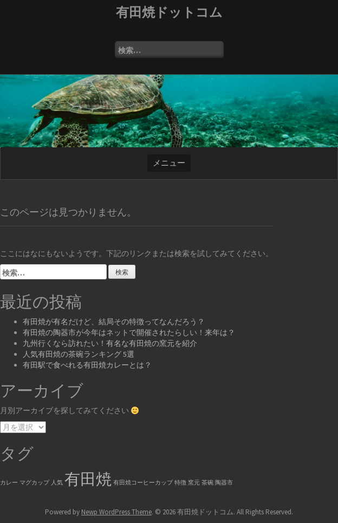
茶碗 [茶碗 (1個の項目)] (207, 482)
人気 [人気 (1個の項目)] (57, 482)
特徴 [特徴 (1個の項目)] (180, 482)
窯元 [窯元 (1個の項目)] (194, 482)
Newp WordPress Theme (116, 512)
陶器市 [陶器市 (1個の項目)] (224, 482)
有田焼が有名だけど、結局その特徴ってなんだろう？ (114, 321)
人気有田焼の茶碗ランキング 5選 (78, 354)
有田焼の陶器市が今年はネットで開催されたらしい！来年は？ (129, 332)
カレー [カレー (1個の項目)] (9, 482)
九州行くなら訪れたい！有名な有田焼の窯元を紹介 (110, 343)
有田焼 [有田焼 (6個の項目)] (88, 479)
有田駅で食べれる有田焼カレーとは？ (87, 365)
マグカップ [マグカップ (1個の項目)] (34, 482)
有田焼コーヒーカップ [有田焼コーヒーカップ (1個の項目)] (143, 482)
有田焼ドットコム (169, 12)
